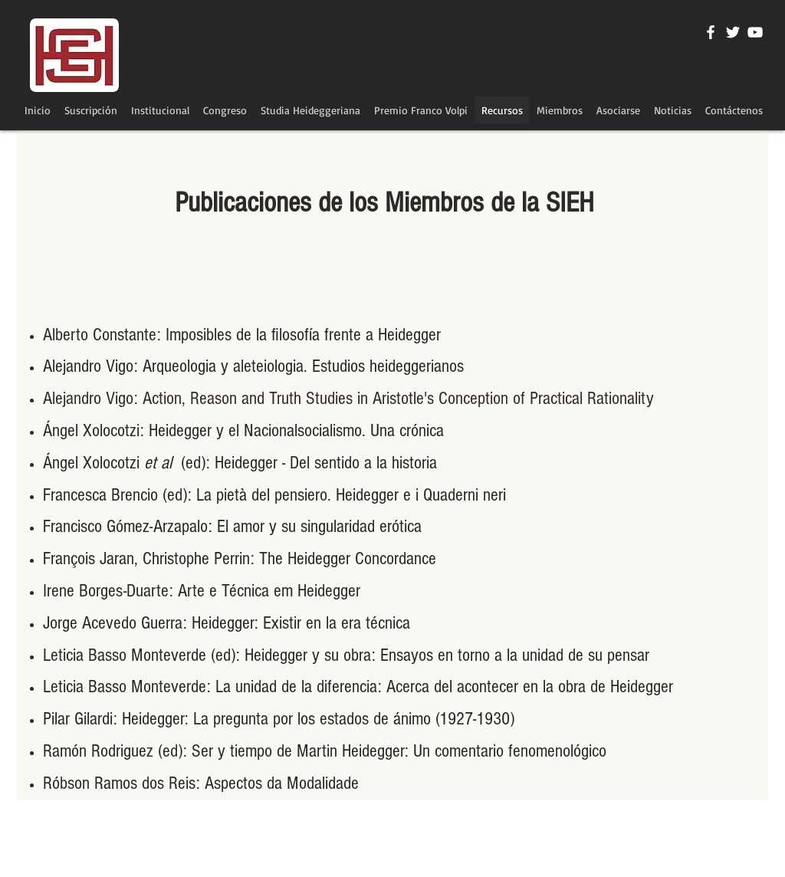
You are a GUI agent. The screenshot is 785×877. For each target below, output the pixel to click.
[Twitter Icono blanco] (733, 32)
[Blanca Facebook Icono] (710, 32)
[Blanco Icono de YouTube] (755, 32)
